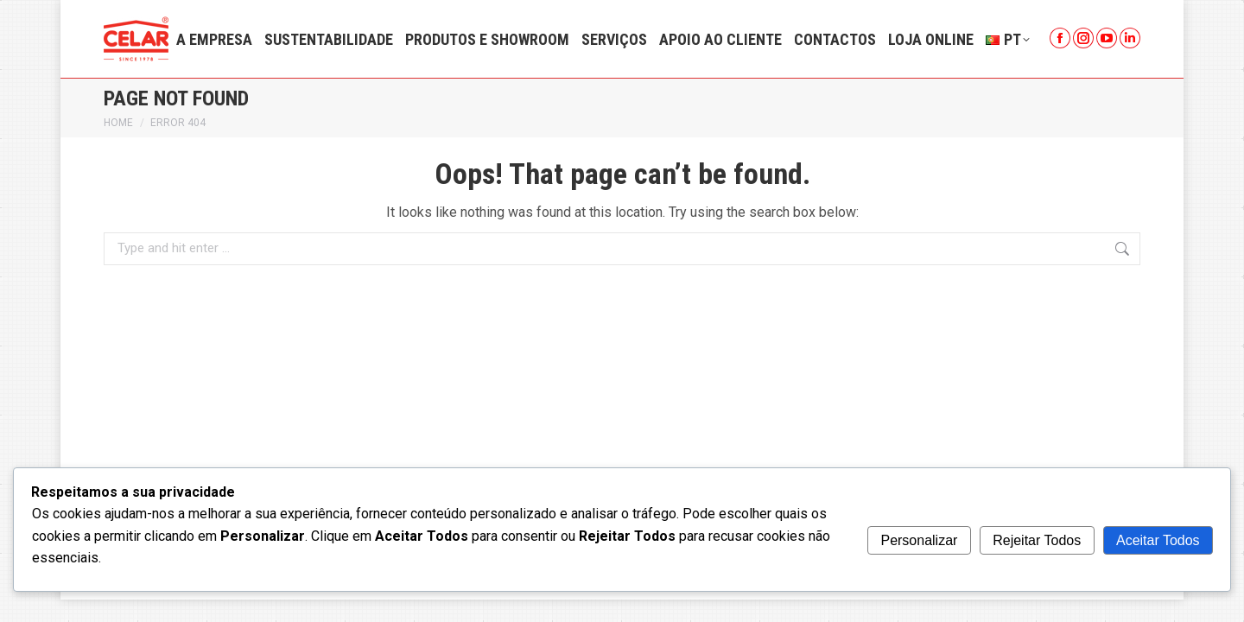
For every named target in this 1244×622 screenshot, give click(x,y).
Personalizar (918, 540)
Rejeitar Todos (1037, 540)
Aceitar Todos (1158, 540)
